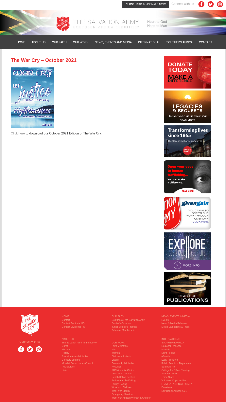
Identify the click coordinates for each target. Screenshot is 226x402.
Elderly (115, 359)
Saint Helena (168, 353)
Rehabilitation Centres (123, 377)
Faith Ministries (120, 346)
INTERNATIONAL (149, 42)
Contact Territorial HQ (73, 323)
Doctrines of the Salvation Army (128, 320)
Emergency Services (122, 394)
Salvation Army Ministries (75, 356)
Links (64, 370)
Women (116, 353)
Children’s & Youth (121, 356)
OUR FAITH (59, 42)
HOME (21, 42)
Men (114, 349)
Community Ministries (123, 363)
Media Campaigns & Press (176, 327)
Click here (18, 133)
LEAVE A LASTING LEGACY (177, 384)
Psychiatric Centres (122, 373)
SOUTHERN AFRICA (179, 42)
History (65, 353)
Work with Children (121, 387)
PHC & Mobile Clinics (123, 370)
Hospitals (116, 366)
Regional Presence (172, 346)
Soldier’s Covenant (122, 323)
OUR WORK (81, 42)
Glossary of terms (71, 359)
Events (165, 320)
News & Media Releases (174, 323)
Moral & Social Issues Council (77, 363)
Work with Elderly (121, 391)
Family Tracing (119, 384)
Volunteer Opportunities (174, 380)
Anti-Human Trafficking (124, 380)
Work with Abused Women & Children (131, 397)
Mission (66, 349)
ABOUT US (38, 42)
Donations (167, 387)
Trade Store (168, 377)
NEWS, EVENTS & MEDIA (176, 316)
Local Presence (170, 359)
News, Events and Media (113, 42)
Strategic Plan (169, 366)
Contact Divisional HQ (73, 327)
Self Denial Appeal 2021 (174, 391)
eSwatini (166, 356)
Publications (68, 366)
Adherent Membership (123, 330)
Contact (205, 42)
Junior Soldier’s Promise (124, 327)
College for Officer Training (176, 370)
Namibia (166, 349)
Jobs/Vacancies (170, 373)
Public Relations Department (177, 363)
